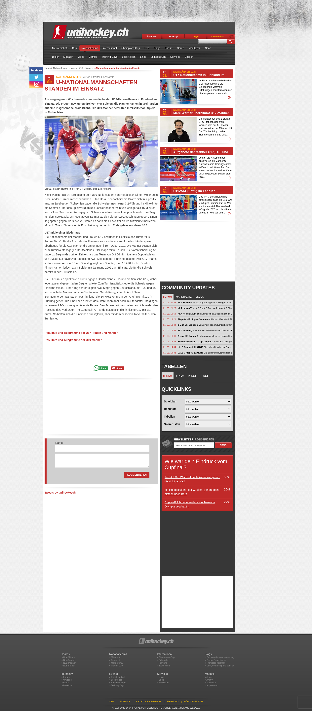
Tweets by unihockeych (60, 492)
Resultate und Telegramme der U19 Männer (73, 340)
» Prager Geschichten (215, 660)
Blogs (157, 48)
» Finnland (162, 663)
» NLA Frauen (68, 660)
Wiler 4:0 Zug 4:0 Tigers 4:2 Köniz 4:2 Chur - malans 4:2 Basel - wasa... (205, 308)
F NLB (205, 375)
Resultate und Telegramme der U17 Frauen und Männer (81, 332)
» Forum (65, 677)
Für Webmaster (194, 701)
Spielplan (170, 401)
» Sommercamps (117, 682)
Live (146, 48)
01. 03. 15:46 (169, 341)
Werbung (172, 701)
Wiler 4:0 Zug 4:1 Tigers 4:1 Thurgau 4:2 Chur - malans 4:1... (205, 302)
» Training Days (116, 685)
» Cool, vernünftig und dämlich (219, 665)
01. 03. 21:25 (169, 302)
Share (103, 368)
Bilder (55, 56)
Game (180, 48)
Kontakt (125, 701)
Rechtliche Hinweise (148, 701)
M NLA (167, 375)
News (88, 68)
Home (48, 68)
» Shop (160, 680)
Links (143, 56)
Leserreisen (129, 56)
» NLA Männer (68, 657)
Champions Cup (130, 48)
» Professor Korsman (215, 663)
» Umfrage (66, 680)
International (109, 48)
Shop (208, 48)
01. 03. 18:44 (169, 325)
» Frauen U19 (116, 665)
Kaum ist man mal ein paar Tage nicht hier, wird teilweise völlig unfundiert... (205, 314)
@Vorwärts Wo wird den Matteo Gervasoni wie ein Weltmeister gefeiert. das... (205, 330)
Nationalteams (89, 48)
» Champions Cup (166, 657)
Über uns (151, 36)
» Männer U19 (116, 663)
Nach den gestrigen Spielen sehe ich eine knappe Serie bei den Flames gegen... (205, 341)
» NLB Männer (68, 663)
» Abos (208, 677)
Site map (173, 36)
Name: (59, 442)
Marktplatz (194, 48)
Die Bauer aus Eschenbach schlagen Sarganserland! (205, 353)
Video (81, 56)
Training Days (110, 56)
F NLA (180, 375)
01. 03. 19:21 (169, 319)
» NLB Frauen (68, 665)
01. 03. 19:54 (169, 314)
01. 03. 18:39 (169, 330)
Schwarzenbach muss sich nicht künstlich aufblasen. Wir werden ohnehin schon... (205, 336)
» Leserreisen (116, 680)
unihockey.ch (158, 56)
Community (217, 36)
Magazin (68, 56)
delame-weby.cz (190, 708)
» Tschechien (163, 665)
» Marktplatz (67, 685)
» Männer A (114, 657)
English (189, 56)
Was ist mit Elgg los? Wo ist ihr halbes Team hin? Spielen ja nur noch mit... (205, 319)
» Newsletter (163, 682)
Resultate (170, 409)
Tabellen (169, 416)
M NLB (192, 375)
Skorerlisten (172, 424)
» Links (160, 677)
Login (196, 36)
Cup (74, 48)
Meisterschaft (59, 48)
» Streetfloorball (117, 677)
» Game (65, 682)
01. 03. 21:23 (169, 308)
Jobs (111, 701)
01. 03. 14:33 (169, 353)
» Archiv (209, 680)
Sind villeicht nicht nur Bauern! (205, 347)
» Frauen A (114, 660)
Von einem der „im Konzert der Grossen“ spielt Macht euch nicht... (205, 325)
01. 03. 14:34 (169, 347)
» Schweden (163, 660)
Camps (93, 56)
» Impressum (211, 685)
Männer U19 (77, 68)
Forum (168, 48)
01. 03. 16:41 (169, 336)
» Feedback (210, 682)
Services (175, 56)
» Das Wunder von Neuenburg (219, 657)
